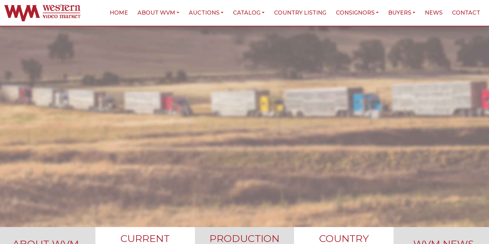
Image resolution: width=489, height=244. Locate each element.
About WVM (156, 12)
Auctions (204, 12)
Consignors (355, 12)
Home (119, 12)
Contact (466, 12)
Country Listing (300, 12)
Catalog (246, 12)
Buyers (399, 12)
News (433, 12)
